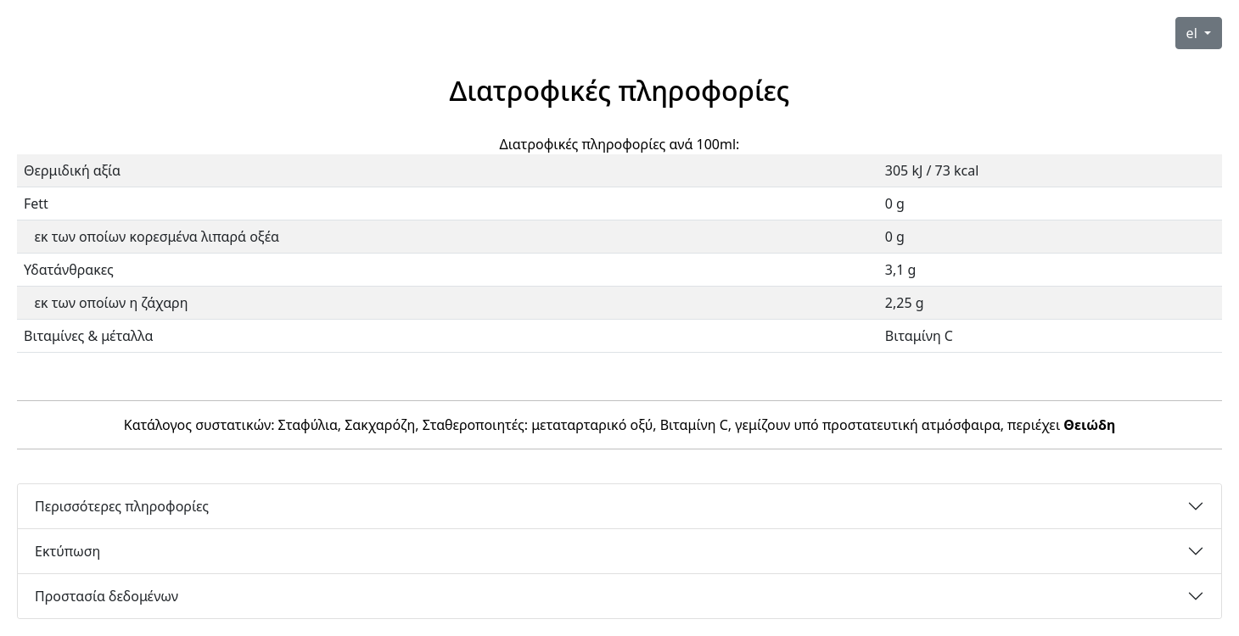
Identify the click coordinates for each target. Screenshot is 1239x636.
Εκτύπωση (67, 551)
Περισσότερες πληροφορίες (122, 506)
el (1193, 33)
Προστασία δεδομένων (106, 596)
